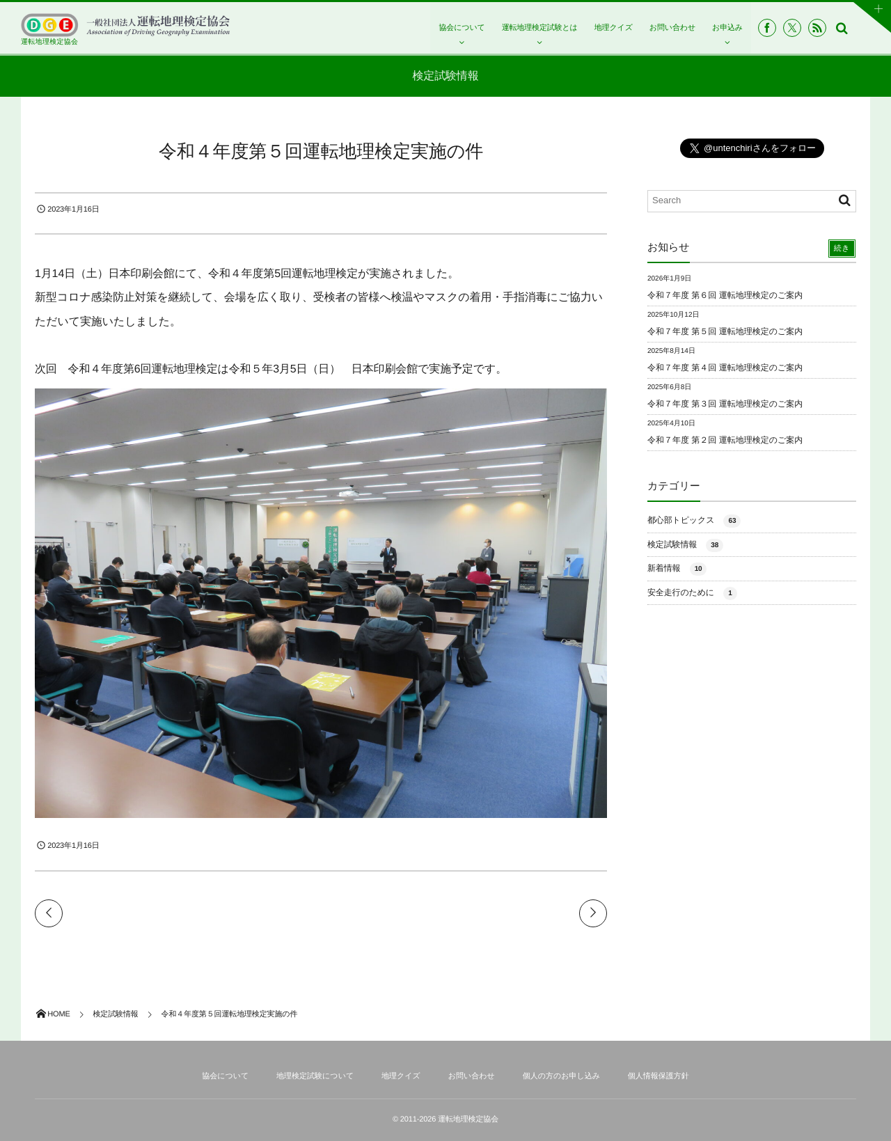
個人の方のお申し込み (561, 1076)
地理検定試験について (315, 1076)
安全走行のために (692, 593)
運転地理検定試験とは (540, 28)
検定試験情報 (685, 545)
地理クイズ (613, 28)
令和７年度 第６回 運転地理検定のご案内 (725, 295)
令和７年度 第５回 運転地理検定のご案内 (725, 331)
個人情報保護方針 (658, 1076)
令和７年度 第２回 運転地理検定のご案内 (725, 440)
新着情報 (677, 569)
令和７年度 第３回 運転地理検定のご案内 (725, 404)
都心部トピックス (694, 521)
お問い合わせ (672, 28)
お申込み (727, 28)
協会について (461, 28)
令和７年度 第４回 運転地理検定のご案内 (725, 367)
